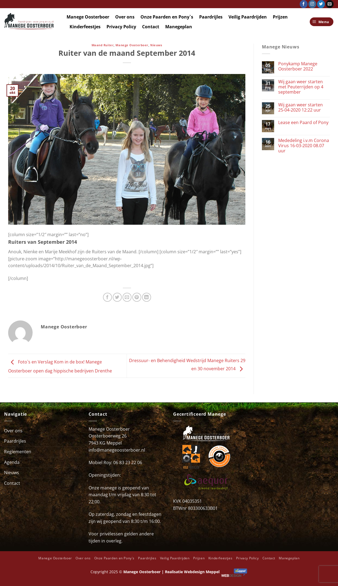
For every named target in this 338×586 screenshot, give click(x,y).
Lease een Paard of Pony (303, 122)
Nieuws (156, 45)
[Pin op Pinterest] (136, 297)
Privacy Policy (121, 27)
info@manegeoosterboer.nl (117, 450)
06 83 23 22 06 (127, 462)
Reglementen (17, 452)
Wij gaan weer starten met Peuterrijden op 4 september (300, 87)
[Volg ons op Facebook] (304, 4)
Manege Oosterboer (88, 17)
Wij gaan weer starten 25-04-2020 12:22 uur (300, 107)
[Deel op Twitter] (117, 297)
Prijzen (280, 17)
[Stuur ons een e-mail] (330, 4)
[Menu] (322, 21)
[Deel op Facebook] (107, 297)
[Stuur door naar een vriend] (127, 297)
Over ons (124, 17)
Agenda (12, 462)
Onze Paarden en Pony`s (166, 17)
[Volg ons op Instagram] (312, 4)
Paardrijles (211, 17)
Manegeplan (178, 27)
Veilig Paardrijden (248, 17)
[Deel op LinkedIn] (146, 297)
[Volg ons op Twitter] (321, 4)
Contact (150, 27)
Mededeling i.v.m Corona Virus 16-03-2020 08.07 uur (303, 146)
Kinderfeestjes (85, 27)
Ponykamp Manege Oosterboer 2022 (297, 66)
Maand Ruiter (103, 45)
